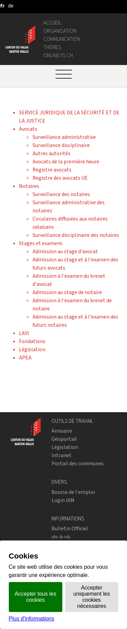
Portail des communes (77, 463)
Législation (32, 349)
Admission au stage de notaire (67, 292)
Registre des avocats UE (60, 177)
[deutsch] (11, 5)
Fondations (32, 341)
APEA (25, 357)
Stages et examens (41, 243)
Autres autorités (51, 153)
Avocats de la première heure (66, 161)
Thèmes (52, 47)
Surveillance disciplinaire (61, 145)
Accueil (52, 22)
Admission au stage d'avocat (65, 251)
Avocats (28, 128)
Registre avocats (52, 169)
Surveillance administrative (64, 137)
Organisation (60, 30)
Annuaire (61, 430)
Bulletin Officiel (69, 528)
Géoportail (64, 438)
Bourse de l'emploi (73, 492)
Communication (61, 39)
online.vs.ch (58, 55)
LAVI (24, 333)
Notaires (29, 186)
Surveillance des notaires (61, 194)
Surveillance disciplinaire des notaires (76, 235)
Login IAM (63, 500)
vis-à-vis (60, 536)
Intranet (61, 455)
